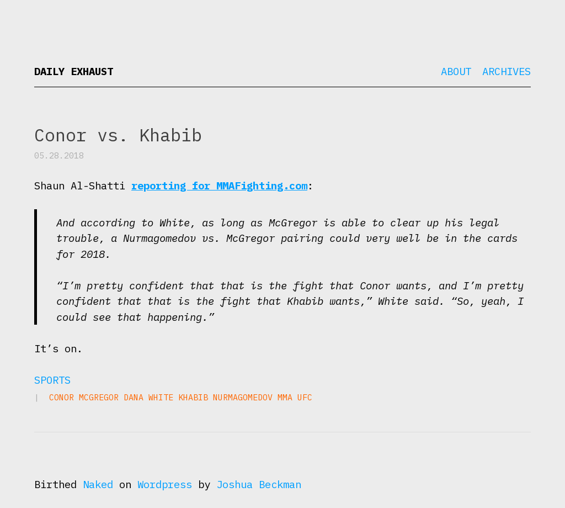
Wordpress (164, 484)
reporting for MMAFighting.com (219, 185)
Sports (52, 380)
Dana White (148, 397)
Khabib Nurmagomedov (225, 397)
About (456, 71)
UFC (304, 397)
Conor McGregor (84, 397)
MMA (285, 397)
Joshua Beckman (258, 484)
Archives (506, 71)
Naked (98, 484)
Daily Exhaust (73, 71)
